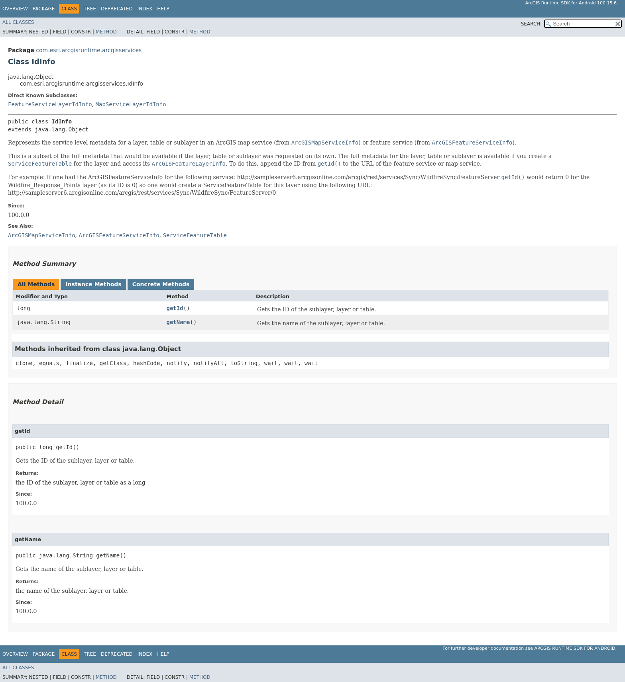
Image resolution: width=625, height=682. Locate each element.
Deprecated (117, 9)
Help (163, 9)
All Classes (18, 22)
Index (145, 9)
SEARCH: (531, 24)
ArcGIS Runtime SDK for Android (575, 648)
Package (44, 9)
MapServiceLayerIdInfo (131, 104)
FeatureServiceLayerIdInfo (50, 104)
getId (175, 308)
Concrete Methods (161, 284)
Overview (15, 9)
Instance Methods (93, 284)
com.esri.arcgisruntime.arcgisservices (89, 50)
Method (106, 32)
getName (178, 322)
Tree (90, 9)
